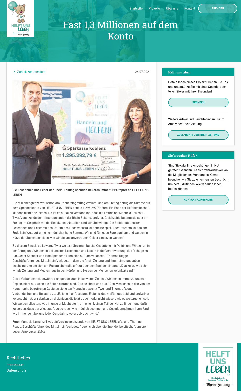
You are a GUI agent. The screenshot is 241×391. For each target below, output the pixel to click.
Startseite (135, 8)
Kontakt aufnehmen (198, 199)
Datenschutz (16, 370)
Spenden (218, 8)
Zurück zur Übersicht (28, 72)
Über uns (172, 8)
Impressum (15, 365)
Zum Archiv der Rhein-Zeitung (198, 134)
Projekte (154, 8)
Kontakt (189, 8)
